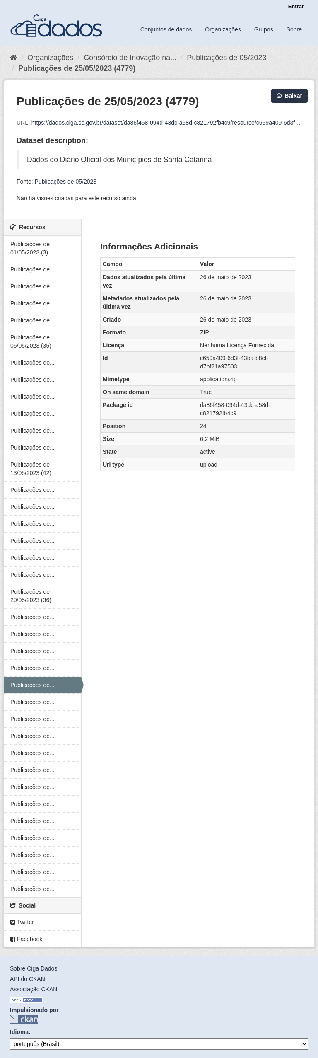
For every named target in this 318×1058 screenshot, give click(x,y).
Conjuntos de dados (166, 29)
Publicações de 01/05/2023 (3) (30, 248)
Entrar (296, 6)
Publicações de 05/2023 (226, 57)
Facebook (26, 939)
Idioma (19, 1032)
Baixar (289, 95)
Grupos (263, 29)
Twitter (22, 922)
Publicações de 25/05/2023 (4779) (76, 68)
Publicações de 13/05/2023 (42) (30, 468)
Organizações (223, 29)
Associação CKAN (33, 989)
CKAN (24, 1019)
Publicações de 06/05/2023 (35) (30, 341)
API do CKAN (27, 979)
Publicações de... (32, 269)
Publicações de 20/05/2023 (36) (30, 595)
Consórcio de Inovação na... (130, 57)
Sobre (294, 29)
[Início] (13, 57)
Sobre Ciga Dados (33, 968)
